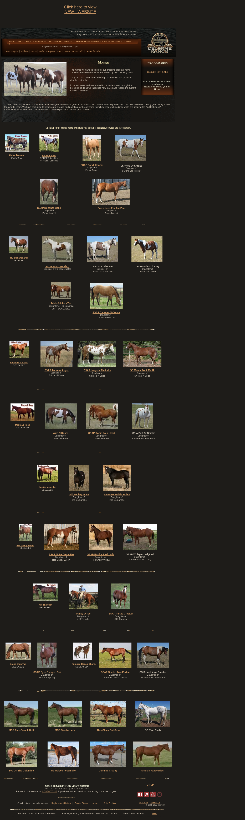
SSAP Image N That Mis (97, 370)
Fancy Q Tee (83, 613)
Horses (95, 803)
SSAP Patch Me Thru (57, 266)
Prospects (50, 51)
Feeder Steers (81, 803)
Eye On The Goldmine (21, 770)
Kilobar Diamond (16, 155)
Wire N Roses (60, 433)
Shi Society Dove (79, 494)
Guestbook (155, 802)
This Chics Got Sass (108, 730)
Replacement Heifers (61, 803)
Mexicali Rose (22, 425)
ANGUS (68, 41)
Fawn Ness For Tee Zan (111, 208)
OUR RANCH (39, 41)
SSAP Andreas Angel (56, 370)
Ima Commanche (47, 487)
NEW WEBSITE (80, 11)
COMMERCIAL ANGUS (86, 41)
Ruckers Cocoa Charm (84, 664)
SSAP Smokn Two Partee (115, 672)
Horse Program (11, 51)
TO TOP (149, 785)
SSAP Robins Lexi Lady (100, 554)
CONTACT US (49, 791)
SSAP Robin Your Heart (101, 433)
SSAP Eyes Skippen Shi (47, 672)
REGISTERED (56, 41)
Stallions (25, 51)
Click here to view (80, 7)
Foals (41, 51)
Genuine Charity (108, 770)
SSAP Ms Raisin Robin (117, 494)
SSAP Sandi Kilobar (92, 165)
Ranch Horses (63, 51)
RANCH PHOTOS (111, 41)
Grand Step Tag (18, 664)
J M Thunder (45, 604)
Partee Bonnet (49, 155)
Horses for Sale (93, 51)
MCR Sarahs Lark (65, 730)
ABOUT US (23, 41)
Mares (34, 51)
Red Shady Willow (25, 545)
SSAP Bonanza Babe (49, 208)
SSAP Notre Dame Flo (61, 554)
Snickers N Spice (19, 362)
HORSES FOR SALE (157, 72)
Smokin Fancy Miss (152, 770)
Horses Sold (77, 51)
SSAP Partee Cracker (121, 613)
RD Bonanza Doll (19, 257)
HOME (11, 41)
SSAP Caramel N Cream (106, 312)
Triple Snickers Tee (61, 303)
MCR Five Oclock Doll (21, 730)
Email (154, 813)
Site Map (143, 802)
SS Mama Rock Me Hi (142, 370)
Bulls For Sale (110, 803)
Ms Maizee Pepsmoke (63, 770)
